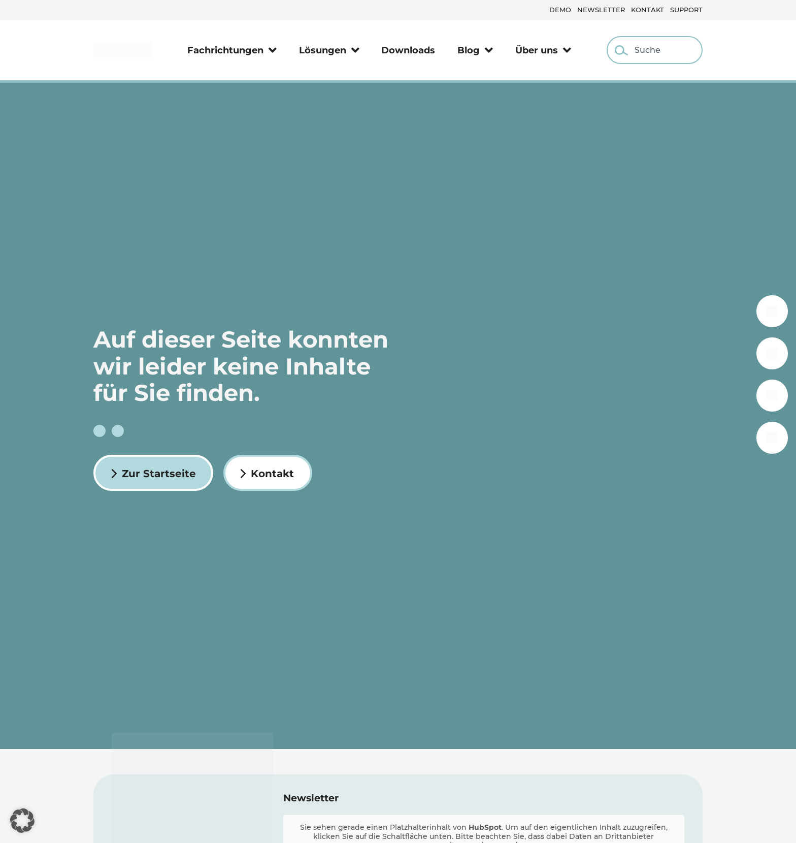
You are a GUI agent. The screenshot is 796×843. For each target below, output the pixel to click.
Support (686, 10)
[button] (22, 820)
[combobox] (655, 50)
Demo (560, 10)
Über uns (543, 50)
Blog (475, 50)
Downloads (408, 50)
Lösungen (329, 50)
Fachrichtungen (232, 50)
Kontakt (647, 10)
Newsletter (601, 10)
